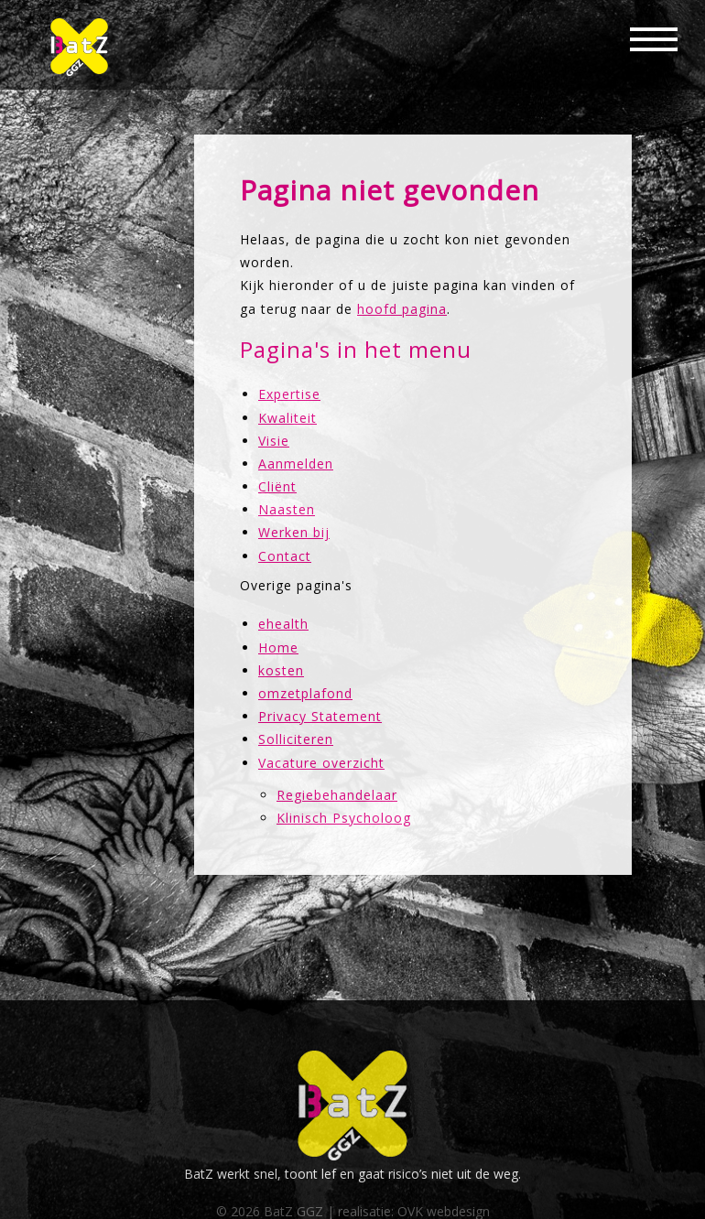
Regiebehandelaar (337, 795)
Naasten (286, 509)
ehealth (283, 623)
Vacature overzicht (321, 762)
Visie (273, 440)
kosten (281, 670)
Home (278, 647)
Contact (284, 556)
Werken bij (294, 532)
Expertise (289, 394)
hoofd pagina (402, 309)
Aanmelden (295, 463)
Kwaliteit (287, 417)
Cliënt (277, 486)
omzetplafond (305, 693)
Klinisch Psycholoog (344, 817)
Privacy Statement (320, 716)
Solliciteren (295, 739)
